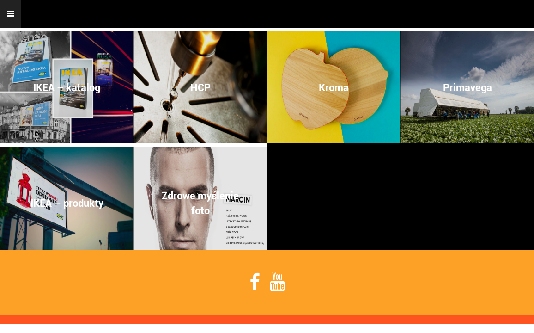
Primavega (467, 87)
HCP (200, 87)
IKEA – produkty (66, 203)
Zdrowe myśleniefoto (200, 203)
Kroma (334, 87)
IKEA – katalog (66, 87)
